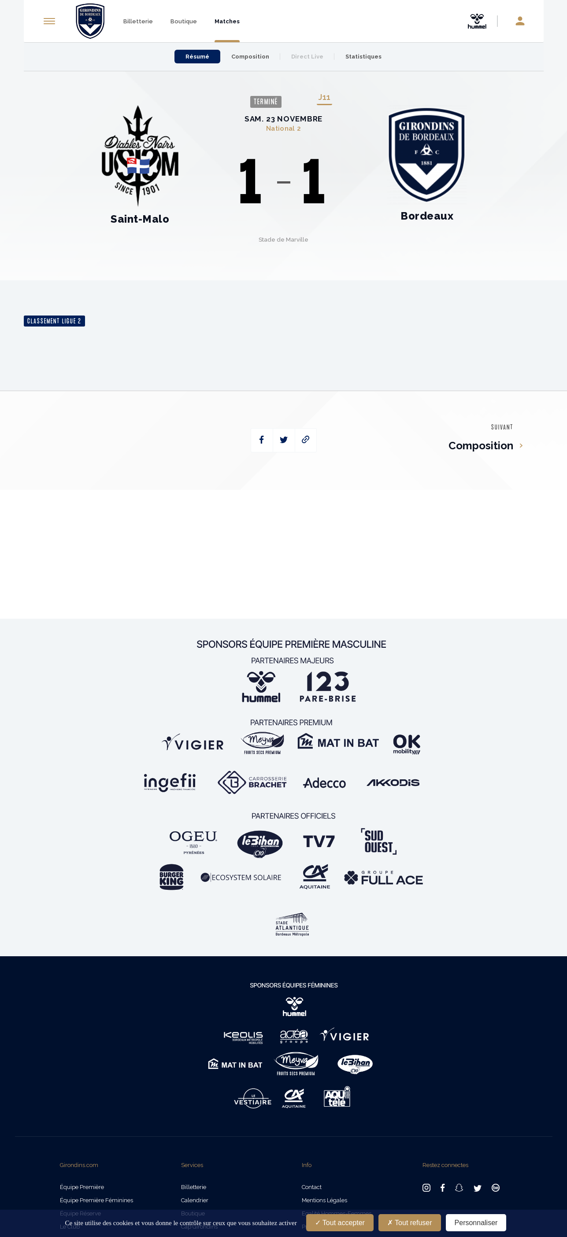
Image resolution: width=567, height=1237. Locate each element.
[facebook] (262, 440)
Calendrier (194, 1200)
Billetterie (138, 21)
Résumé (197, 56)
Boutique (183, 21)
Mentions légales (324, 1200)
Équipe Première (82, 1187)
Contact (312, 1187)
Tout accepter (340, 1222)
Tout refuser (409, 1222)
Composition (250, 56)
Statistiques (363, 56)
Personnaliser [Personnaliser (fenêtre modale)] (476, 1222)
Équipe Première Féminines (96, 1200)
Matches (227, 21)
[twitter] (284, 440)
